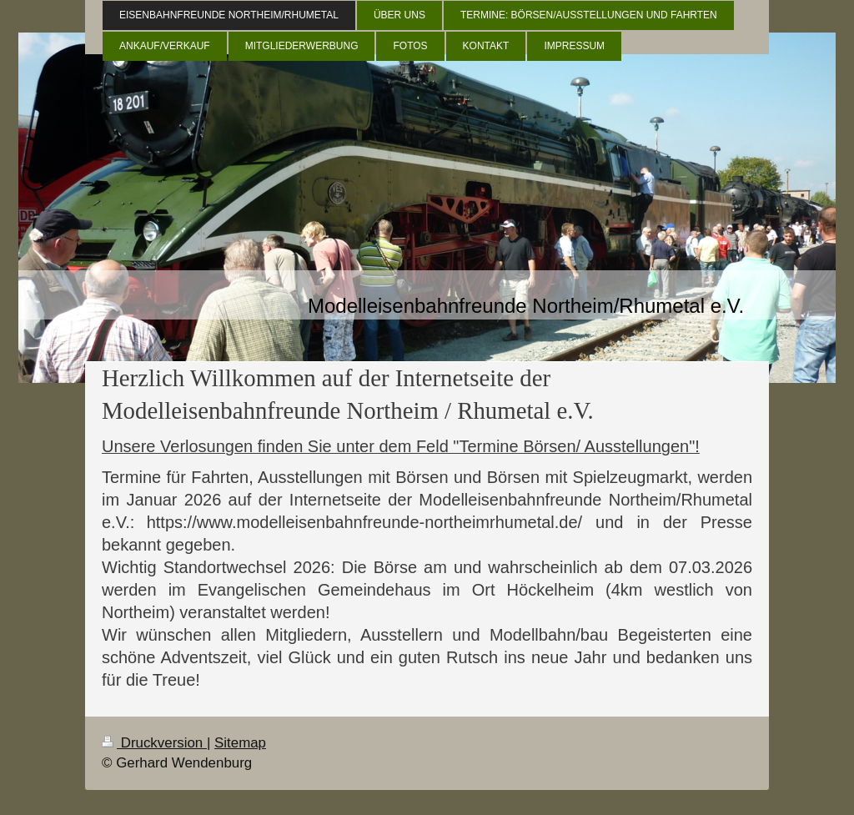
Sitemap (240, 743)
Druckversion (154, 743)
